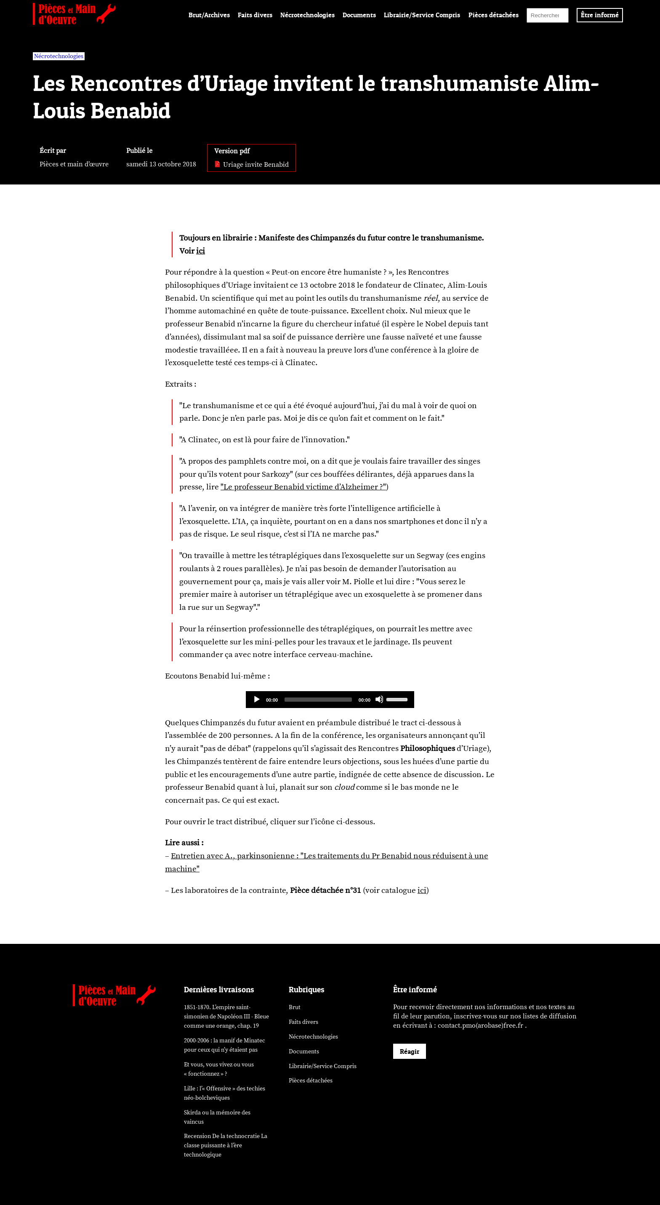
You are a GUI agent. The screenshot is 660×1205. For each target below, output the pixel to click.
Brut (295, 1007)
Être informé (600, 15)
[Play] (256, 699)
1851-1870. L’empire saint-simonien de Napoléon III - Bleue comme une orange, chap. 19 (226, 1016)
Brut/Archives (209, 15)
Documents (359, 15)
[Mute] (379, 699)
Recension (225, 1145)
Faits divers (255, 15)
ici (200, 251)
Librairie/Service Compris (422, 15)
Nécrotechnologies (307, 15)
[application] (330, 699)
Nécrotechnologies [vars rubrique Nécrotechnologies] (58, 56)
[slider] (318, 699)
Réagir (409, 1051)
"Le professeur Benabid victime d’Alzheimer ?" (303, 486)
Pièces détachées (493, 15)
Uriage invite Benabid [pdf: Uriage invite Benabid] (251, 164)
